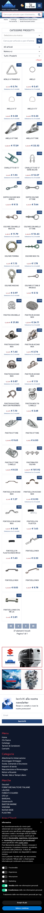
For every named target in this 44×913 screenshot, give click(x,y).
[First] (11, 626)
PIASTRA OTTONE (11, 433)
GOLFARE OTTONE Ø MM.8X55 (32, 287)
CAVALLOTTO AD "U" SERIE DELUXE (32, 169)
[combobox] (22, 14)
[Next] (26, 626)
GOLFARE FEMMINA (12, 256)
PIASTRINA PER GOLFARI (32, 464)
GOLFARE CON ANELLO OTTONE (32, 228)
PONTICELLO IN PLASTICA (32, 522)
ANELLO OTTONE (12, 138)
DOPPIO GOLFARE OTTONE (32, 198)
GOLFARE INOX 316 (32, 256)
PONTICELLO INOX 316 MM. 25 (12, 611)
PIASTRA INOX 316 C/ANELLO (32, 405)
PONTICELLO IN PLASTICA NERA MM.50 (11, 552)
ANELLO (32, 79)
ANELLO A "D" (12, 109)
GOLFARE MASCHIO (12, 286)
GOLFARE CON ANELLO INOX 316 (11, 228)
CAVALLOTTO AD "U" (11, 168)
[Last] (33, 626)
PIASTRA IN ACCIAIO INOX (32, 316)
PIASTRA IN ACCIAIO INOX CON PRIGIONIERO (11, 405)
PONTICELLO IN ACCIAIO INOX (11, 493)
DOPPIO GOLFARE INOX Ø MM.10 (11, 198)
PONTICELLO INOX (32, 551)
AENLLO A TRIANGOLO (12, 79)
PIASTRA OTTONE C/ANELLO (11, 464)
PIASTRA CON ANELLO (12, 315)
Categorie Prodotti (22, 30)
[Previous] (18, 626)
